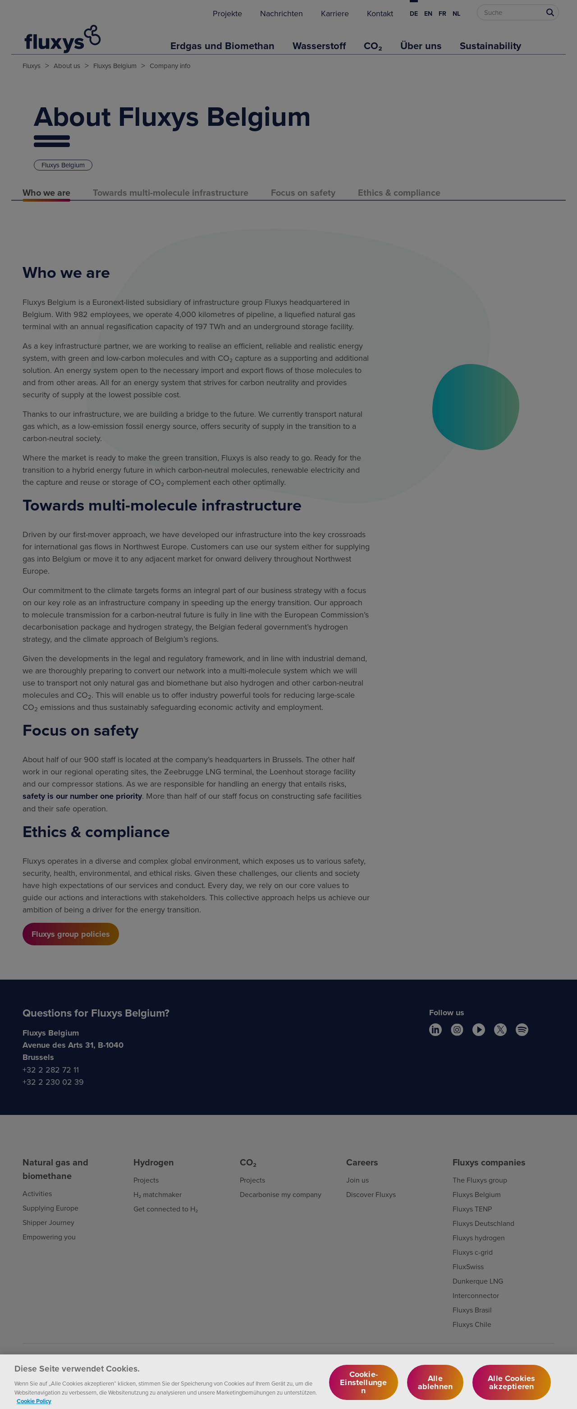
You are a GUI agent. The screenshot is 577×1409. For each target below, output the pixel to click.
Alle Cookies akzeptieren (511, 1386)
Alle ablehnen (435, 1386)
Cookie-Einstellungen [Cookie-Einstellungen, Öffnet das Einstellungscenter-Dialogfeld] (363, 1386)
